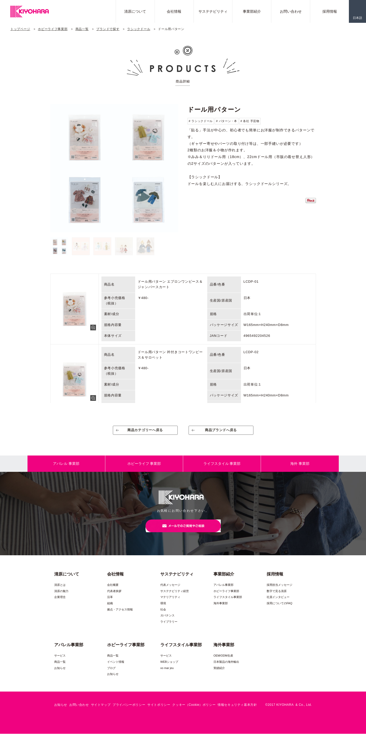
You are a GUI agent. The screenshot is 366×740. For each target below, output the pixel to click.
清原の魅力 (61, 597)
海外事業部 (220, 609)
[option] (114, 168)
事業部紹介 (252, 11)
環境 (163, 609)
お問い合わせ (291, 11)
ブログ (111, 673)
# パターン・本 (226, 121)
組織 (110, 609)
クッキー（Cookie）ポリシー (194, 711)
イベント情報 (115, 668)
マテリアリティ (170, 603)
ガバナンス (167, 621)
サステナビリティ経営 (174, 597)
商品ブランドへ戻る (221, 432)
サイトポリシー (158, 711)
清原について (135, 11)
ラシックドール (138, 29)
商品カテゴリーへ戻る (145, 432)
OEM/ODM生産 (223, 661)
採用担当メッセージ (279, 591)
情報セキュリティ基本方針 (237, 711)
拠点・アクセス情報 (120, 615)
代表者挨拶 (114, 597)
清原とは (60, 591)
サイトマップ (101, 711)
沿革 (110, 603)
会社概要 (113, 591)
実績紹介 (219, 673)
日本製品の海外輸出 (226, 668)
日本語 (357, 18)
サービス (60, 661)
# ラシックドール (201, 121)
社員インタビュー (278, 603)
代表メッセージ (170, 591)
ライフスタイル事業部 (227, 603)
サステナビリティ (212, 11)
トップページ (20, 29)
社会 (163, 615)
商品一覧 (82, 29)
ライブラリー (168, 627)
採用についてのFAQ (279, 609)
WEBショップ (169, 668)
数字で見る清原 (277, 597)
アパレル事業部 (223, 591)
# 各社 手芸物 (249, 121)
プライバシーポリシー (129, 711)
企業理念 (60, 603)
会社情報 (174, 11)
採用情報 (329, 11)
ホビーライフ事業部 (52, 29)
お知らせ (60, 673)
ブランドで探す (107, 29)
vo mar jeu (167, 673)
